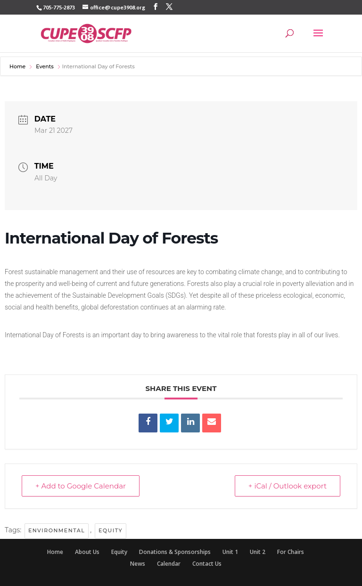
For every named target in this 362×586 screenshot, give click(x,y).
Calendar (169, 564)
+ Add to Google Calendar (80, 485)
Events (45, 66)
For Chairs (290, 552)
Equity (111, 530)
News (137, 564)
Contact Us (207, 564)
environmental (56, 530)
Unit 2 (257, 552)
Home (18, 66)
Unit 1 (230, 552)
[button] (318, 39)
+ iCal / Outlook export (287, 485)
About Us (87, 552)
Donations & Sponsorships (175, 552)
